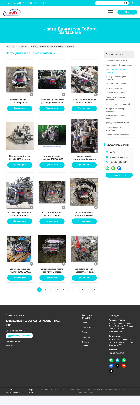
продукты (22, 46)
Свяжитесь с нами (87, 353)
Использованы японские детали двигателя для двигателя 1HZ (52, 105)
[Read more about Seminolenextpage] (88, 299)
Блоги (84, 342)
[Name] (125, 3)
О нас (84, 332)
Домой (10, 46)
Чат (127, 12)
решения (86, 347)
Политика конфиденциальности (14, 400)
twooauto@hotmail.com (120, 157)
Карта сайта (31, 400)
